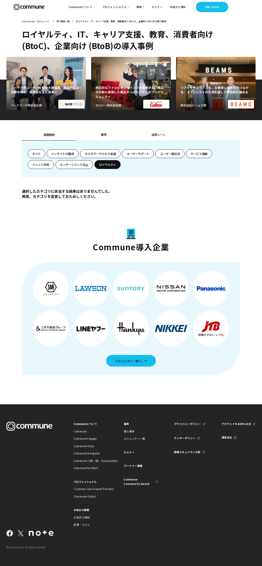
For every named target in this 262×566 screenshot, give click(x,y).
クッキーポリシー (185, 438)
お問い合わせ (212, 7)
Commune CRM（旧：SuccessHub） (91, 461)
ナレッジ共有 (40, 164)
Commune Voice (84, 446)
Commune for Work (86, 468)
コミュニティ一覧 (134, 438)
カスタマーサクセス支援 (100, 154)
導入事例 (129, 431)
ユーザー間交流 (170, 154)
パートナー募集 (133, 466)
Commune (80, 431)
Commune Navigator (87, 453)
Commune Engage (85, 438)
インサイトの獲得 (62, 154)
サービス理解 (199, 154)
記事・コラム (82, 524)
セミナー (157, 7)
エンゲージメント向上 (74, 164)
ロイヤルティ (107, 164)
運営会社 (226, 437)
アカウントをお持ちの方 (236, 424)
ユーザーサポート (137, 154)
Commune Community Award (136, 482)
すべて (36, 154)
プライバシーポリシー (187, 424)
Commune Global (85, 496)
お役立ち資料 (82, 517)
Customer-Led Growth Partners (91, 489)
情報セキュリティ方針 (187, 452)
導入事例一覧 (63, 21)
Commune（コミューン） (36, 21)
